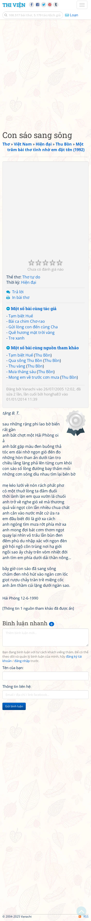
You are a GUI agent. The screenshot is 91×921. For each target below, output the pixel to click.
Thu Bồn (42, 355)
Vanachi (28, 389)
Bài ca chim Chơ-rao (26, 321)
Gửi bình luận (14, 706)
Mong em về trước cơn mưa (33, 377)
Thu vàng (16, 366)
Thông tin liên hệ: (16, 686)
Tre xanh (16, 338)
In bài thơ (20, 297)
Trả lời (18, 292)
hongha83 (52, 394)
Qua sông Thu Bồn (25, 360)
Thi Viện (13, 4)
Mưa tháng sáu (22, 371)
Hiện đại (28, 282)
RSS (84, 916)
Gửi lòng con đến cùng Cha (33, 327)
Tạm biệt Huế (20, 316)
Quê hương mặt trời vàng (31, 332)
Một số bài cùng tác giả (31, 308)
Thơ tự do (31, 277)
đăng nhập (22, 661)
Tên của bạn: (13, 667)
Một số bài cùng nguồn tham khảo (42, 348)
